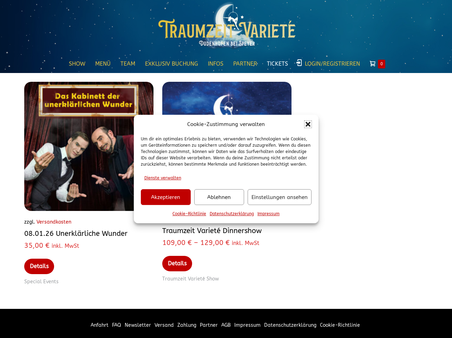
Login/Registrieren (332, 63)
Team (127, 63)
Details (39, 266)
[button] (308, 124)
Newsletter (138, 325)
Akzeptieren (165, 197)
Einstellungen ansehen (279, 197)
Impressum (268, 213)
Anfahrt (100, 325)
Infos (215, 63)
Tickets (277, 63)
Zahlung (186, 325)
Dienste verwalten (162, 177)
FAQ (116, 325)
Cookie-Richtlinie (189, 213)
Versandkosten (54, 222)
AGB (226, 325)
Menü (103, 63)
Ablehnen (219, 197)
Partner (245, 63)
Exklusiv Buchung (171, 63)
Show (77, 63)
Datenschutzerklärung (232, 213)
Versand (164, 325)
